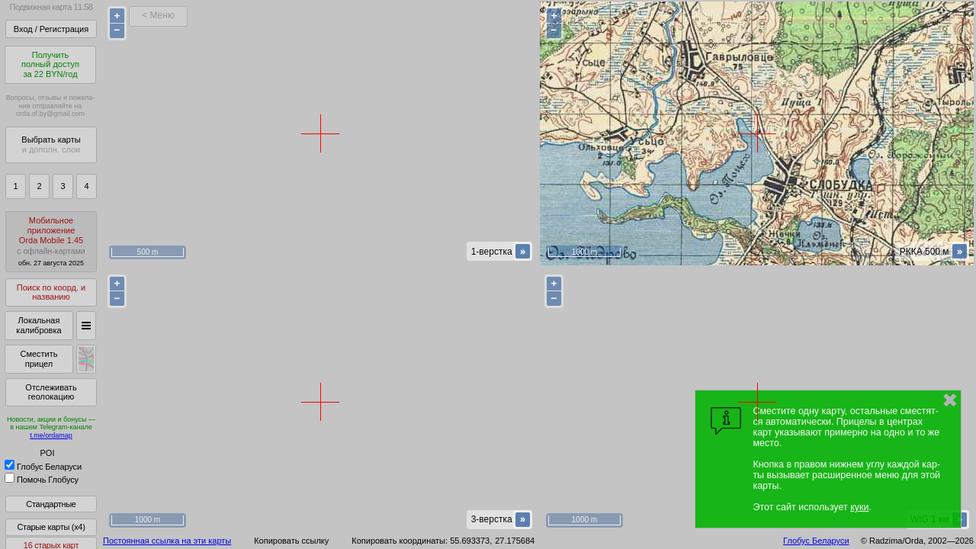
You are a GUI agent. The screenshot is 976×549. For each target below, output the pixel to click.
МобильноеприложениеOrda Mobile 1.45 (51, 241)
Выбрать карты (50, 144)
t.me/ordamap (51, 435)
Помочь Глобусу (42, 479)
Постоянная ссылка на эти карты (167, 540)
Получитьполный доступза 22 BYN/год (50, 64)
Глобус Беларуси (43, 466)
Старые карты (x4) (51, 526)
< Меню (158, 15)
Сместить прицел (38, 358)
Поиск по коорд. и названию (51, 292)
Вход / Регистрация (51, 29)
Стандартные (50, 504)
